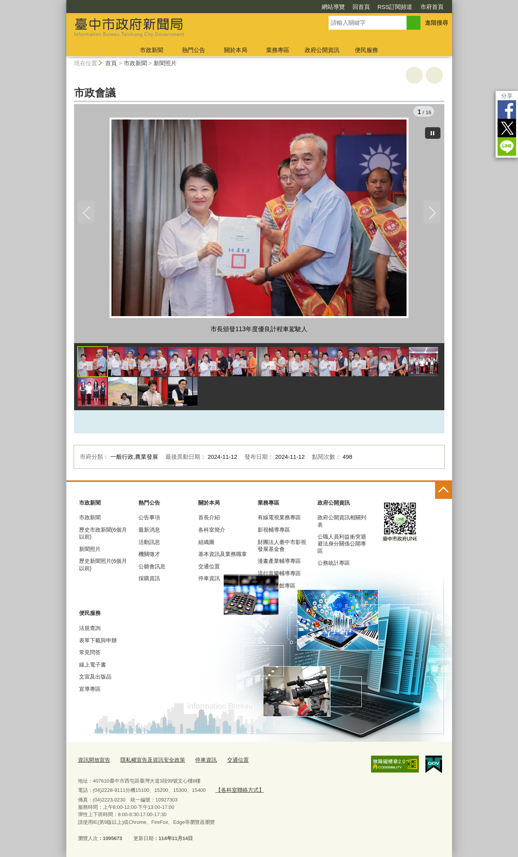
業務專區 (277, 50)
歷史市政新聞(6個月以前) (103, 535)
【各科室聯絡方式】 (237, 790)
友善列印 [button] (414, 75)
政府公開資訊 (322, 50)
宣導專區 (90, 691)
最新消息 (149, 532)
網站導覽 (333, 6)
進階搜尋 (436, 22)
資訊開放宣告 (93, 761)
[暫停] (432, 131)
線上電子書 (92, 666)
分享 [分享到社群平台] (507, 96)
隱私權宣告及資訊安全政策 (148, 761)
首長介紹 (209, 520)
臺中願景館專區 (276, 587)
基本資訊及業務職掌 (222, 556)
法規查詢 (90, 630)
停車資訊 (209, 581)
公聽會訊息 (151, 568)
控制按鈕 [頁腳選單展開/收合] (443, 492)
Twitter (507, 128)
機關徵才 (149, 556)
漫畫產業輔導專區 (279, 563)
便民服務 (366, 50)
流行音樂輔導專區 (279, 575)
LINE (507, 146)
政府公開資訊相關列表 (341, 523)
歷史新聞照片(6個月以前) (103, 566)
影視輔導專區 (274, 532)
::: (63, 3)
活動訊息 (149, 544)
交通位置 (209, 568)
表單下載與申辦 (98, 642)
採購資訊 (149, 581)
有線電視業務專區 (279, 520)
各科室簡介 (211, 532)
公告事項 (149, 520)
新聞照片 (165, 63)
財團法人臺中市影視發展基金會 (282, 547)
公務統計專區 (333, 565)
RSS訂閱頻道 (395, 6)
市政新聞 (151, 50)
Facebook (507, 109)
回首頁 (361, 6)
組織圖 (206, 544)
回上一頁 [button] (434, 75)
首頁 (111, 63)
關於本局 (235, 50)
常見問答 (90, 654)
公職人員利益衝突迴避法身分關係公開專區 (341, 545)
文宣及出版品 (95, 678)
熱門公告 (193, 50)
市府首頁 (432, 6)
